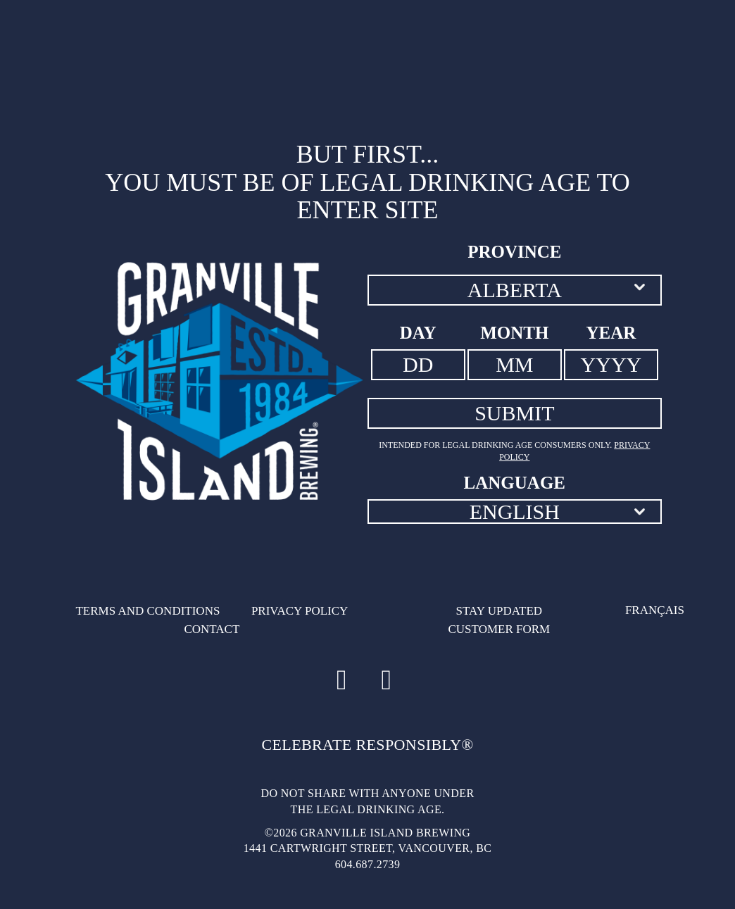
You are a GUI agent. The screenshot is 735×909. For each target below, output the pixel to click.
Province (514, 251)
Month (514, 332)
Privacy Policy (299, 611)
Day (418, 332)
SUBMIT (514, 413)
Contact (211, 629)
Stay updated (499, 611)
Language (514, 482)
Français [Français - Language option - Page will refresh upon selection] (654, 610)
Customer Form (499, 629)
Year (611, 332)
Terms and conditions (147, 611)
